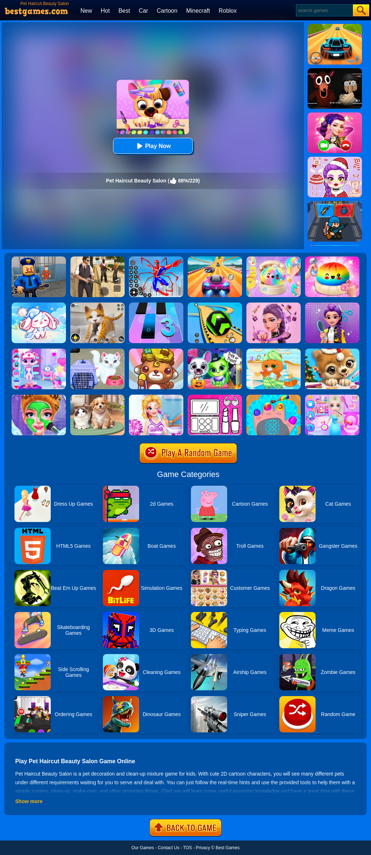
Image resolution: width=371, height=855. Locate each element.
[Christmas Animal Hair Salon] (332, 351)
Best (124, 11)
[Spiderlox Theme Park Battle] (156, 259)
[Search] (324, 10)
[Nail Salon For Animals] (273, 397)
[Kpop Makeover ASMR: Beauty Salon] (273, 305)
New (86, 11)
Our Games (143, 847)
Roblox (227, 11)
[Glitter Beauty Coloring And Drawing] (215, 397)
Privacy (203, 847)
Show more (28, 801)
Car (143, 11)
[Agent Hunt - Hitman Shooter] (97, 259)
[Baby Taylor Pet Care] (97, 351)
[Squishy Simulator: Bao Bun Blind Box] (273, 259)
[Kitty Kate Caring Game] (39, 351)
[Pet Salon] (97, 397)
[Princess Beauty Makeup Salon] (39, 397)
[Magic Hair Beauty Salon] (332, 305)
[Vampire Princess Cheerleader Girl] (156, 397)
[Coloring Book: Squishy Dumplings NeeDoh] (332, 259)
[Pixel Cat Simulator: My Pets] (97, 305)
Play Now (153, 146)
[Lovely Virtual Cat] (273, 351)
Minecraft (198, 11)
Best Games (227, 847)
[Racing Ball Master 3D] (215, 305)
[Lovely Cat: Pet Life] (39, 305)
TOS (187, 847)
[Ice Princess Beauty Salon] (332, 397)
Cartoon (167, 11)
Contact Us (168, 847)
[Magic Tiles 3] (156, 305)
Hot (105, 11)
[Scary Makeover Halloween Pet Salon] (215, 351)
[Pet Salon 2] (156, 351)
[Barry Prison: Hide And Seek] (39, 259)
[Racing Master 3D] (215, 259)
